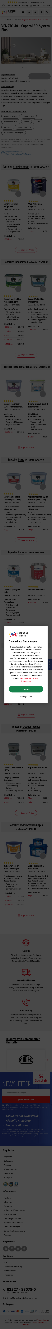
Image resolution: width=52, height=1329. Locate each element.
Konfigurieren (26, 696)
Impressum (26, 681)
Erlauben (26, 689)
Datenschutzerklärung (29, 678)
